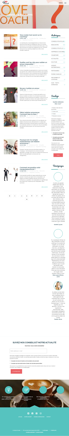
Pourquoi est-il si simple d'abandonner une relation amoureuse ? (29, 141)
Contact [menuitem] (49, 414)
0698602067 (53, 423)
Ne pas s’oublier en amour (29, 88)
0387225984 (45, 423)
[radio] (58, 108)
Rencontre (41, 66)
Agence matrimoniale (58, 66)
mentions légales (39, 425)
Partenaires (58, 71)
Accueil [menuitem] (20, 414)
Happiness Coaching (27, 40)
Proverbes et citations (58, 78)
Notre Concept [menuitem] (28, 414)
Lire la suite (44, 54)
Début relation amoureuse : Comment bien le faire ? (30, 113)
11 (26, 199)
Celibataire (22, 146)
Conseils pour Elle (33, 38)
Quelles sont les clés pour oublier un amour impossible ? (33, 63)
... (18, 196)
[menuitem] (28, 410)
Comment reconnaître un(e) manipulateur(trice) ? (30, 168)
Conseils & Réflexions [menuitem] (39, 414)
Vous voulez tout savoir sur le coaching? (31, 36)
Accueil (8, 18)
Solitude (58, 62)
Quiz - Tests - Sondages (58, 84)
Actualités (41, 116)
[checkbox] (58, 112)
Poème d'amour (58, 74)
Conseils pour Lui (24, 67)
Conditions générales (30, 425)
